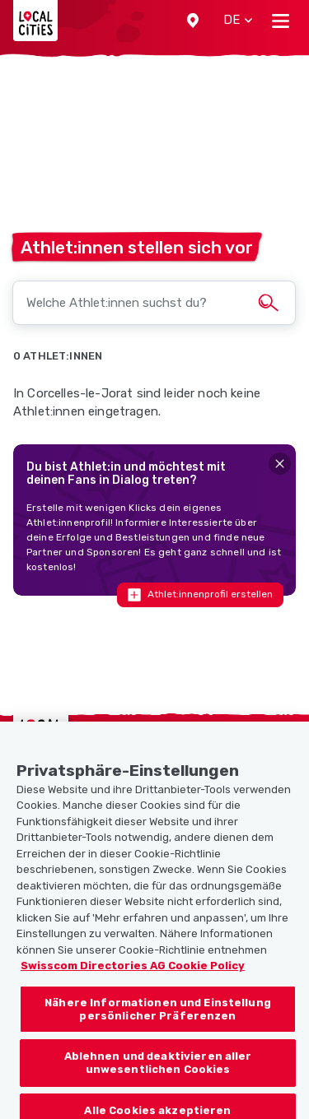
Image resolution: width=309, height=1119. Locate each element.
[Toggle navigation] (280, 20)
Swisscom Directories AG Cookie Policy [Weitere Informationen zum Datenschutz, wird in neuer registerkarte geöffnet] (133, 977)
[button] (193, 20)
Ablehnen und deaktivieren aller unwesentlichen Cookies (158, 1074)
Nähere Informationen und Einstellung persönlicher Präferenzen (157, 1020)
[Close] (280, 464)
